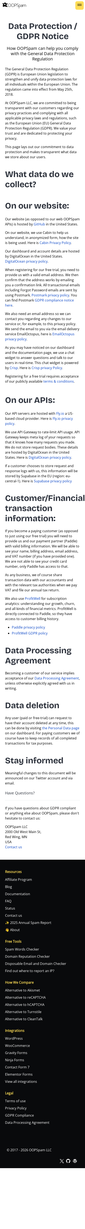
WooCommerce (17, 1045)
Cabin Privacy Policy (55, 242)
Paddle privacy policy (28, 627)
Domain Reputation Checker (27, 956)
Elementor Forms (19, 1074)
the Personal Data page (60, 728)
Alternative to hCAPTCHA (24, 1004)
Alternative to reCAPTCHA (25, 997)
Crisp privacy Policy (47, 368)
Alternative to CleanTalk (23, 1019)
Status (10, 908)
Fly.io (60, 413)
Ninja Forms (14, 1060)
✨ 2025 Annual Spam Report (28, 922)
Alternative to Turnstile (23, 1011)
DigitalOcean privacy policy (26, 261)
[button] (79, 5)
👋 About (12, 930)
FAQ (8, 901)
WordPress (14, 1038)
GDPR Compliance (19, 1115)
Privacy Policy (16, 1108)
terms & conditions (58, 381)
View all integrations (21, 1081)
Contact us (13, 847)
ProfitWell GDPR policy (30, 633)
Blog (8, 886)
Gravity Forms (16, 1052)
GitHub (39, 224)
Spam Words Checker (22, 949)
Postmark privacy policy (50, 295)
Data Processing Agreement (57, 678)
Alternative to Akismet (22, 990)
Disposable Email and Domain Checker (35, 963)
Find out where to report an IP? (29, 970)
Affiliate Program (18, 879)
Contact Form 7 (17, 1067)
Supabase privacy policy (53, 481)
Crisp (14, 368)
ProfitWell (32, 598)
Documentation (17, 894)
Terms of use (15, 1101)
